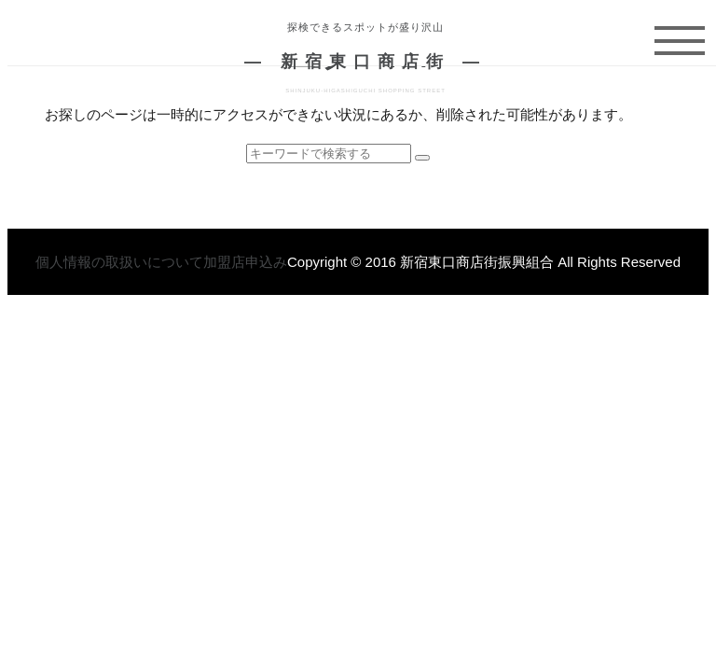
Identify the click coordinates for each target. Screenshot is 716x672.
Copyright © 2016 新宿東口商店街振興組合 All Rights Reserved (484, 262)
